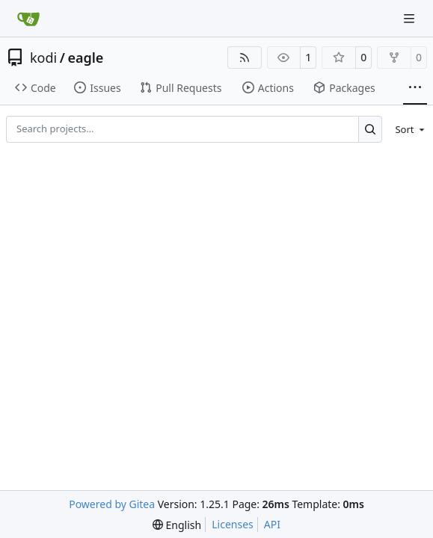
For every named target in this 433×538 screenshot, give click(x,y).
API (272, 524)
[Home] (28, 18)
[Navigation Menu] (411, 18)
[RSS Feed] (244, 57)
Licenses (233, 524)
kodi (43, 57)
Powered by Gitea (112, 504)
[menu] (407, 129)
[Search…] (370, 129)
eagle (85, 57)
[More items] (415, 88)
